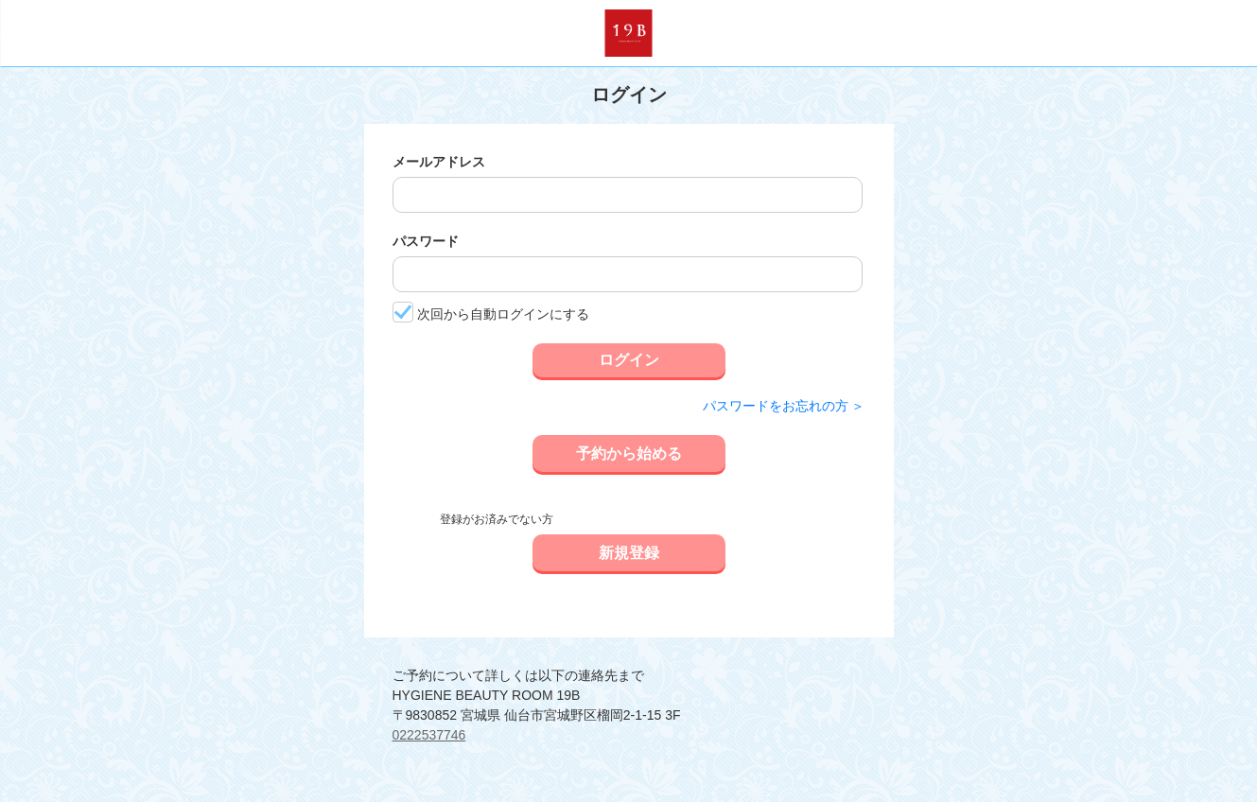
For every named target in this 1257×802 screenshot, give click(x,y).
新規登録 (629, 553)
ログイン (629, 360)
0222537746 (429, 734)
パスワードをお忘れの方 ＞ (784, 405)
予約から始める (629, 453)
